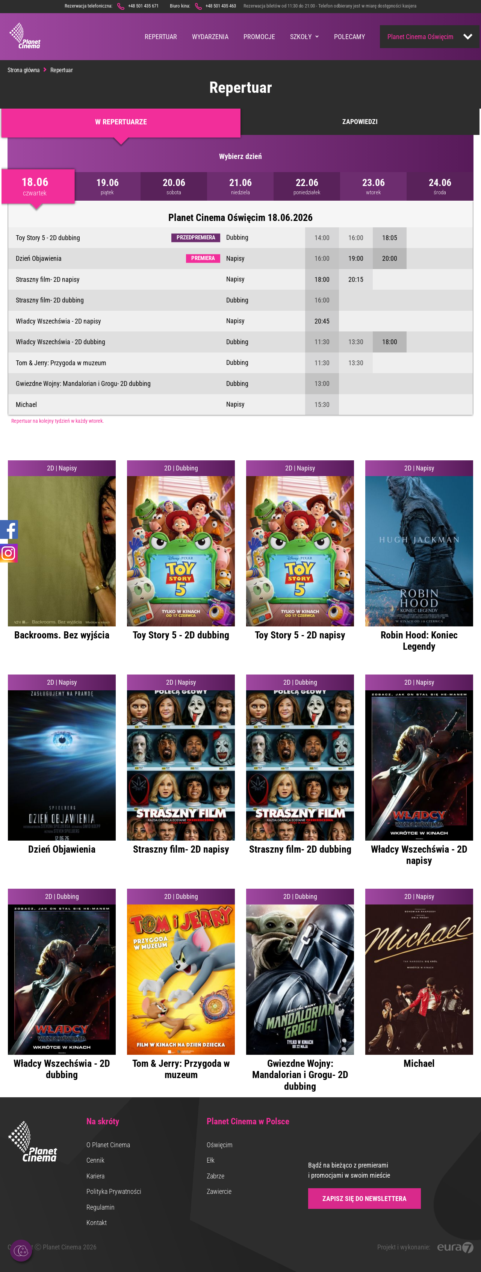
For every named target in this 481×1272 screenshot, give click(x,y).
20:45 (322, 321)
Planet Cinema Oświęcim (420, 37)
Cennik (95, 1160)
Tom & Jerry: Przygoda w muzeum (61, 363)
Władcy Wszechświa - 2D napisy (58, 321)
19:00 (355, 258)
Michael (26, 404)
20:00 (389, 258)
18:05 (389, 238)
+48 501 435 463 (221, 6)
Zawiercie (219, 1191)
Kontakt (96, 1223)
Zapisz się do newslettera (364, 1198)
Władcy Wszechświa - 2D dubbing (60, 342)
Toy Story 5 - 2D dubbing (48, 238)
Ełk (211, 1160)
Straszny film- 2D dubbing (50, 300)
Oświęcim (220, 1145)
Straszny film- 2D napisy (48, 279)
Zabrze (215, 1176)
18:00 (322, 279)
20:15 (355, 279)
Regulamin (100, 1207)
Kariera (95, 1176)
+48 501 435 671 (143, 6)
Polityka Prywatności (113, 1191)
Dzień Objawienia (39, 258)
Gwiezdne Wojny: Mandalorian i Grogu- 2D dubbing (83, 383)
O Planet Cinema (108, 1145)
